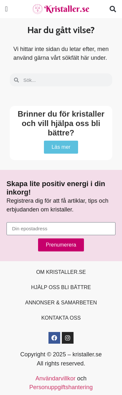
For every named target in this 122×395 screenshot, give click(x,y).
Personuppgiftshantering (61, 387)
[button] (6, 9)
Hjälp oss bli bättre (61, 287)
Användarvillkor (55, 378)
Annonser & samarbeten (61, 302)
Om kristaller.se (61, 272)
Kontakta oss (61, 318)
